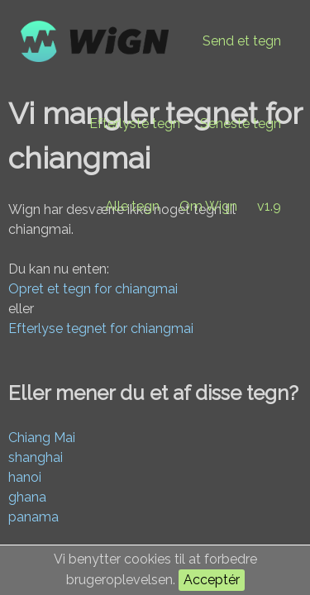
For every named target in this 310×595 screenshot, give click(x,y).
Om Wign (208, 206)
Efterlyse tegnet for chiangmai (100, 328)
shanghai (35, 457)
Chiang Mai (41, 437)
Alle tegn (132, 206)
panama (33, 517)
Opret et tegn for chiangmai (93, 289)
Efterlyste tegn (134, 123)
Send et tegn (242, 41)
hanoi (24, 477)
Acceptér (212, 580)
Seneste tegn (240, 123)
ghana (27, 497)
